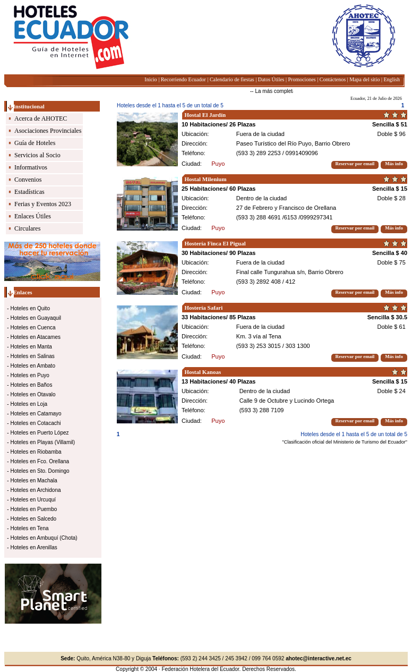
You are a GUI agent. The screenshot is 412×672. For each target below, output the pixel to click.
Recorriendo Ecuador (183, 79)
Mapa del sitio (364, 79)
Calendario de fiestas (232, 79)
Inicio (150, 79)
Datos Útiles (271, 79)
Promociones (302, 79)
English (391, 79)
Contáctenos (333, 79)
